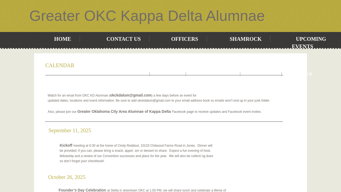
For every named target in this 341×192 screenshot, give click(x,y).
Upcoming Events (213, 74)
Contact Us (124, 39)
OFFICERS (184, 39)
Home (62, 39)
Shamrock (246, 39)
